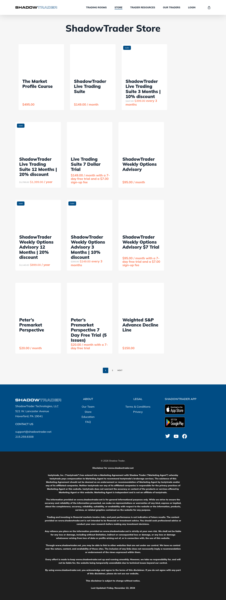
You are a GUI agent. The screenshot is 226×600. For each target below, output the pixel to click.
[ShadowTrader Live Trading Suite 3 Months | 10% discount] (144, 60)
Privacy (138, 412)
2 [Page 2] (112, 370)
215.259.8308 (24, 436)
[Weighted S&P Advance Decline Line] (141, 298)
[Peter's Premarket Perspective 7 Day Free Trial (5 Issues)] (89, 298)
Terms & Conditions (138, 406)
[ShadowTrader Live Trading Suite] (93, 60)
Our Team (88, 406)
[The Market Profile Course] (41, 60)
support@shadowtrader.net (33, 431)
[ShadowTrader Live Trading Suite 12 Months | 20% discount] (38, 137)
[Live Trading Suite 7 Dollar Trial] (89, 137)
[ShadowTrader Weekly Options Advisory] (141, 137)
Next (119, 370)
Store (88, 412)
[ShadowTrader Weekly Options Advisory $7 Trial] (141, 215)
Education (88, 417)
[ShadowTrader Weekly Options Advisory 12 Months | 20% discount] (38, 215)
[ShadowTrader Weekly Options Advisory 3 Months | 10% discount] (89, 215)
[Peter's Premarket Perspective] (38, 298)
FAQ (88, 422)
